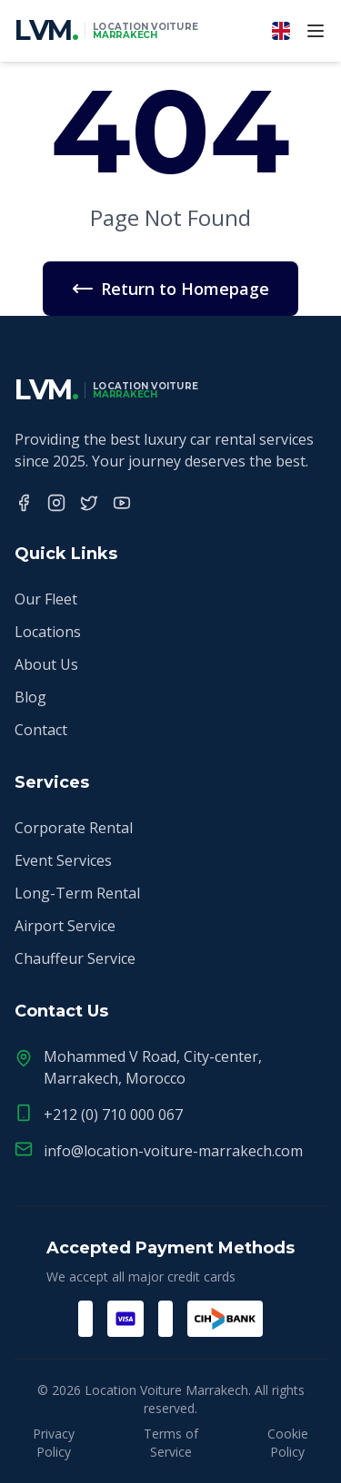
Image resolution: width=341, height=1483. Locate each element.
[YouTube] (122, 503)
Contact (41, 730)
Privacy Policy (54, 1442)
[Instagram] (56, 503)
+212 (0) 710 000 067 (113, 1115)
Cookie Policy (287, 1442)
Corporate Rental (74, 828)
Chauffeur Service (75, 958)
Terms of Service (171, 1442)
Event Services (63, 860)
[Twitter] (89, 503)
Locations (48, 632)
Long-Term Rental (77, 893)
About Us (46, 664)
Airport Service (65, 926)
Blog (30, 697)
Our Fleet (46, 599)
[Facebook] (24, 503)
